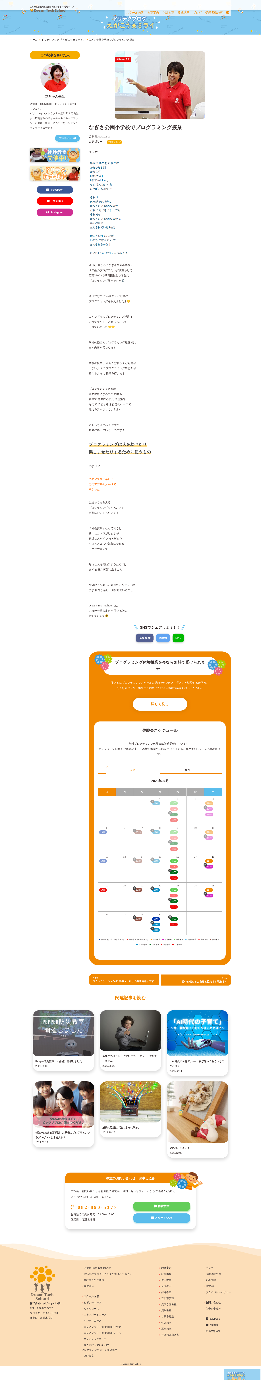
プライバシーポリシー (218, 1306)
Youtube (212, 1338)
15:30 (173, 897)
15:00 (173, 862)
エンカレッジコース (95, 1352)
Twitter (163, 638)
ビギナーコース (93, 1316)
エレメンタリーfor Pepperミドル (102, 1346)
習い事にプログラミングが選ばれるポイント (109, 1287)
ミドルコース (91, 1322)
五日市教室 (167, 1312)
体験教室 (161, 1220)
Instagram (55, 213)
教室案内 (166, 1281)
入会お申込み (213, 1322)
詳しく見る (160, 705)
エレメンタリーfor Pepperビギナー (103, 1340)
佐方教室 (166, 1336)
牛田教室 (166, 1293)
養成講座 (89, 1299)
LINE (179, 638)
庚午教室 (166, 1324)
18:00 (173, 879)
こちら (103, 1211)
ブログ (209, 1281)
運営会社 (211, 1299)
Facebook (144, 638)
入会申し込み (161, 1233)
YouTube (54, 201)
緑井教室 (166, 1306)
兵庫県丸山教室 (170, 1348)
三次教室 (166, 1342)
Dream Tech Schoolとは (97, 1281)
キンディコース (93, 1334)
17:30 (173, 868)
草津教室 (166, 1299)
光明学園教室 (169, 1318)
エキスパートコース (95, 1328)
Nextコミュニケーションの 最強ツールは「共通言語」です (126, 981)
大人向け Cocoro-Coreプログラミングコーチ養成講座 (99, 1361)
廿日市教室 (167, 1330)
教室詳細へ (67, 138)
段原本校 (166, 1287)
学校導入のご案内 (94, 1293)
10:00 (103, 891)
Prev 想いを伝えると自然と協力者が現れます (202, 981)
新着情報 (211, 1293)
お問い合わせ (213, 1316)
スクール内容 (91, 1310)
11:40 (209, 862)
